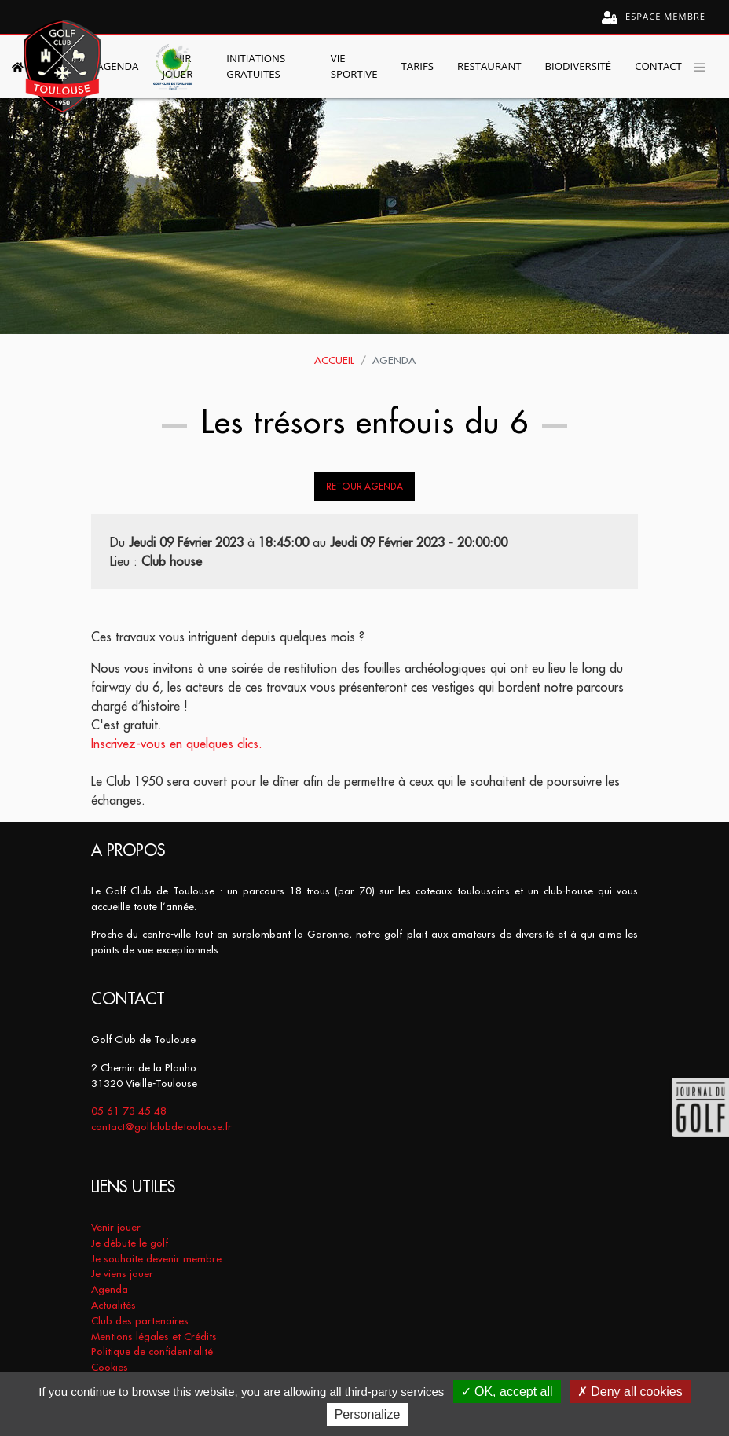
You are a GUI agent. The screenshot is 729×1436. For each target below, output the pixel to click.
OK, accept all (507, 1391)
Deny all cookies (630, 1391)
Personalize (368, 1414)
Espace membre (653, 17)
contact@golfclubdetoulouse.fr (161, 1126)
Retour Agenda (364, 486)
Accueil (334, 360)
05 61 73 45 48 (129, 1111)
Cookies (109, 1367)
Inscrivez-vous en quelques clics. (176, 743)
